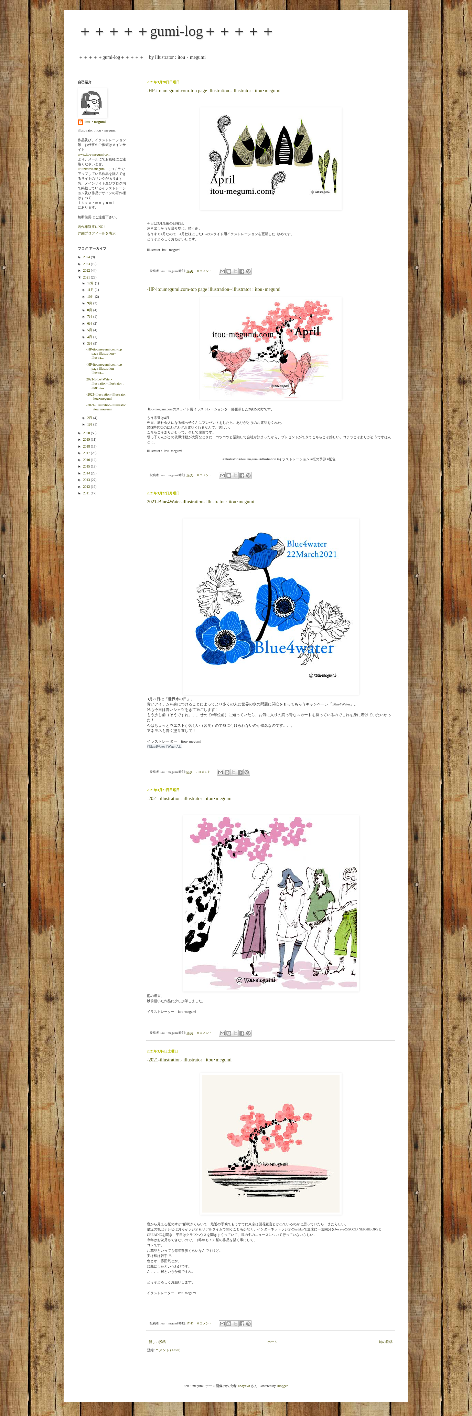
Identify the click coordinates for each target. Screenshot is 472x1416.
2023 (87, 264)
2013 (87, 480)
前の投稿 (386, 1342)
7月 (90, 316)
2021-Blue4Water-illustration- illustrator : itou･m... (105, 383)
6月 (90, 323)
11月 (91, 290)
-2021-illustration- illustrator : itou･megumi (189, 798)
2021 (87, 277)
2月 (90, 418)
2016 (87, 460)
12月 (91, 283)
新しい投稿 (157, 1342)
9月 (90, 303)
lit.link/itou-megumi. (92, 169)
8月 (90, 310)
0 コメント (204, 271)
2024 (87, 257)
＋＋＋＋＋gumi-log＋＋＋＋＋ (176, 31)
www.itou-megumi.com (94, 154)
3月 (90, 343)
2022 (87, 270)
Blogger (282, 1386)
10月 (91, 296)
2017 (87, 453)
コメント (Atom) (167, 1350)
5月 (90, 330)
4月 (90, 337)
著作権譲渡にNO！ (92, 227)
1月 (90, 424)
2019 (87, 439)
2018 (87, 446)
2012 (87, 487)
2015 (87, 466)
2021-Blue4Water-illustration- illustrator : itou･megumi (200, 501)
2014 (87, 473)
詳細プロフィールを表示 (97, 233)
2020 (87, 433)
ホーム (272, 1342)
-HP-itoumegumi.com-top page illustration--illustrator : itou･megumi (213, 90)
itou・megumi (95, 122)
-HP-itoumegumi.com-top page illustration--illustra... (104, 353)
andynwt (244, 1386)
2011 (86, 493)
